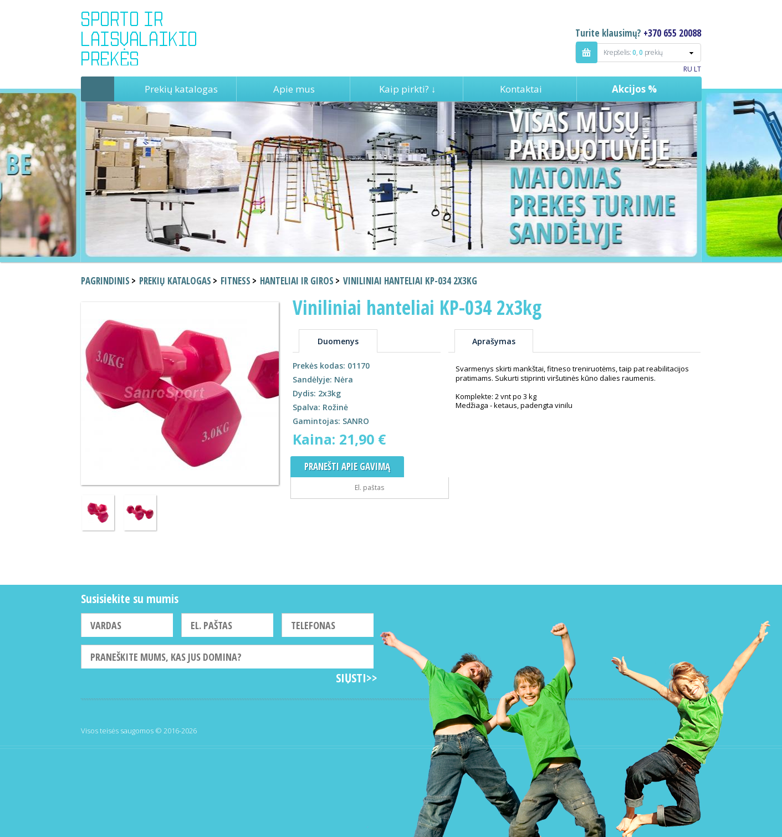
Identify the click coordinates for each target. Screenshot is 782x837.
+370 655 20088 (672, 33)
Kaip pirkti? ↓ (407, 89)
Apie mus (294, 89)
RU (687, 69)
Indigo (148, 38)
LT (697, 69)
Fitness (236, 280)
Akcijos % (634, 89)
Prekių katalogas (181, 89)
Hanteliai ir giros (297, 280)
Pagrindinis (97, 88)
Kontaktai (521, 89)
